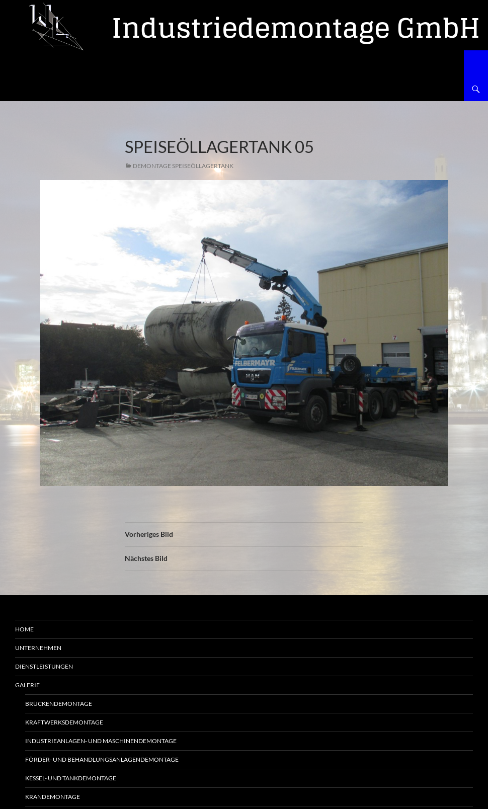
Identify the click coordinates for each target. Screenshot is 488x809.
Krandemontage (52, 796)
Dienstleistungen (44, 666)
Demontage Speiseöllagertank (183, 166)
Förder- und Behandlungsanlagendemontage (102, 759)
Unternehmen (38, 648)
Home (24, 629)
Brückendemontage (58, 703)
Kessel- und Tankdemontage (70, 778)
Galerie (27, 685)
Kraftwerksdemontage (64, 722)
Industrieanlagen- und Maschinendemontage (101, 741)
